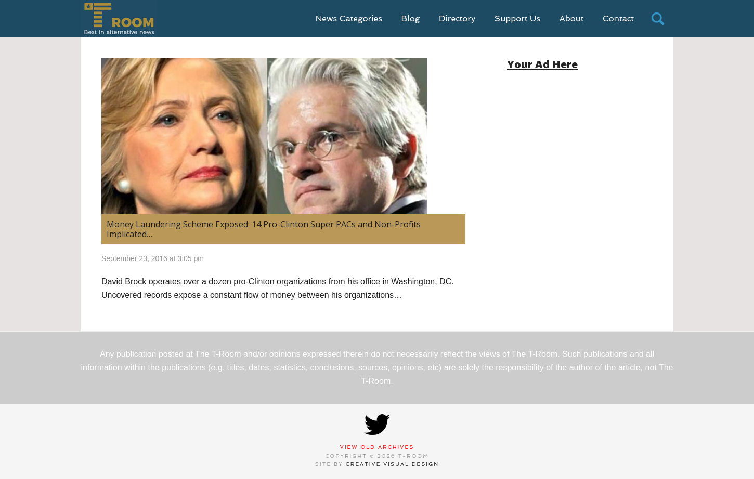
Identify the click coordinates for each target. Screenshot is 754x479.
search (657, 18)
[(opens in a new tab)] (283, 136)
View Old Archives (377, 447)
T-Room (119, 18)
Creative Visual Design (392, 464)
